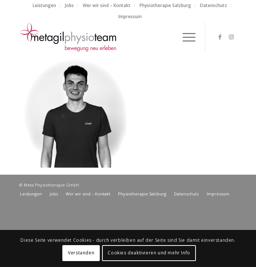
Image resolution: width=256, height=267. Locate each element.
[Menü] (185, 37)
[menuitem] (44, 5)
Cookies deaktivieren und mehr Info (149, 253)
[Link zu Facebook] (220, 37)
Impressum (130, 16)
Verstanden (81, 253)
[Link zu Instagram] (231, 37)
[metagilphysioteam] (106, 37)
